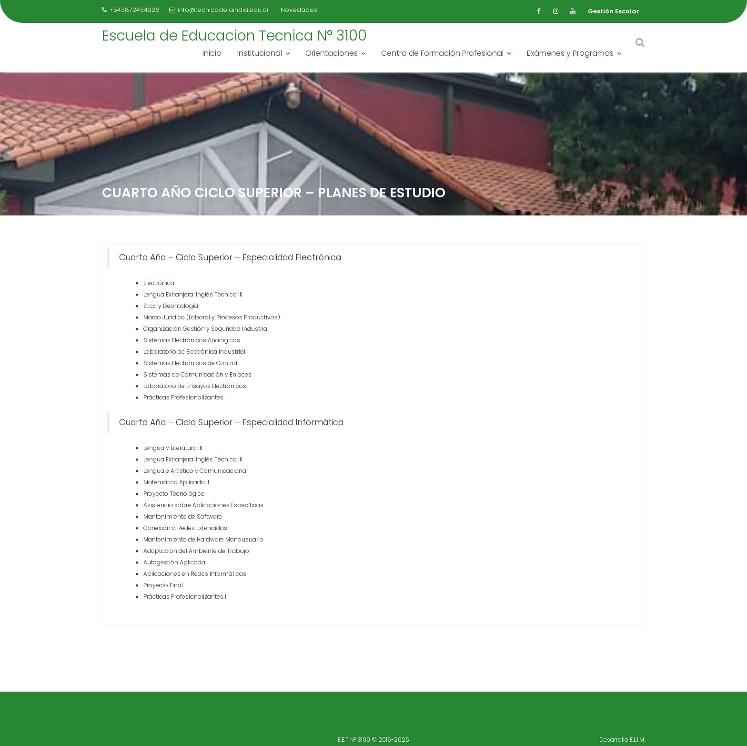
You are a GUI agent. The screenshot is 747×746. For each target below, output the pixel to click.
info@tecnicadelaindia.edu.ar (219, 9)
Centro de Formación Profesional (442, 53)
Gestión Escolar (613, 11)
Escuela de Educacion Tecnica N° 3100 (234, 36)
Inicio (212, 53)
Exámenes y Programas (570, 53)
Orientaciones (331, 53)
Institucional (259, 53)
